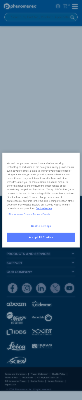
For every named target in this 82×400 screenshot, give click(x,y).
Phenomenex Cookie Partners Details (29, 214)
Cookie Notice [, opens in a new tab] (44, 208)
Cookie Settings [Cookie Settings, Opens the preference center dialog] (41, 226)
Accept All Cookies (41, 237)
